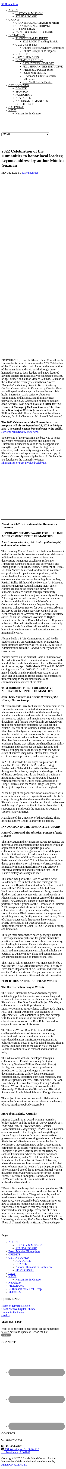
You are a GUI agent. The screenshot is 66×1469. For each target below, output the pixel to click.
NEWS (12, 1276)
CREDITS (14, 1254)
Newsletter (14, 1282)
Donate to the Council (13, 1312)
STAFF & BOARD (26, 1248)
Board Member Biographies (24, 1251)
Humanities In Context (28, 1279)
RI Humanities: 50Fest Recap (25, 1288)
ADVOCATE (23, 1260)
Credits (5, 1315)
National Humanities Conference (34, 1267)
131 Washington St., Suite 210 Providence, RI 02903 (20, 1451)
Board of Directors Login (15, 1305)
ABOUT (13, 1241)
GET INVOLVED (18, 1257)
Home (11, 1273)
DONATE (21, 1263)
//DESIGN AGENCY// (14, 1464)
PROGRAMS (16, 1285)
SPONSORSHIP (24, 1270)
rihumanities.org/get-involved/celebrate (23, 462)
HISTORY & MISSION (29, 1245)
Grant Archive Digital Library (18, 1308)
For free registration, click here (19, 431)
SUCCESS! (15, 1292)
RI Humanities (9, 4)
